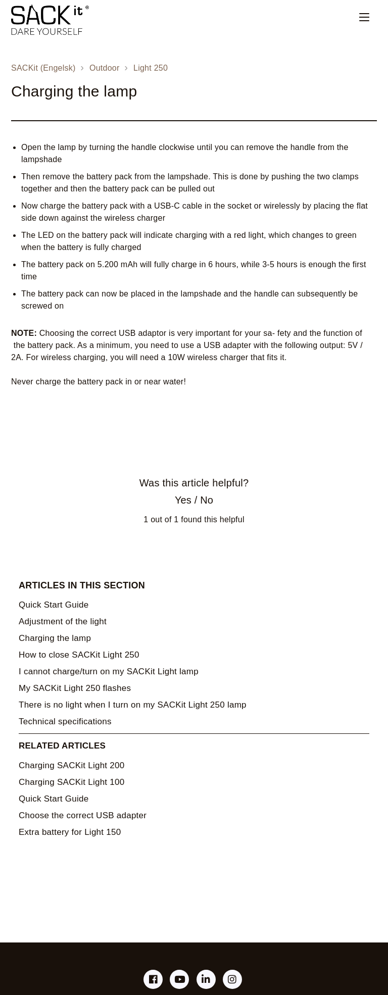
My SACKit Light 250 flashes (75, 688)
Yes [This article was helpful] (183, 500)
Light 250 (150, 68)
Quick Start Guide (53, 605)
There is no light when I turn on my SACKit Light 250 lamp (133, 705)
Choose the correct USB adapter (83, 815)
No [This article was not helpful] (206, 500)
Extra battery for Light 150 (70, 832)
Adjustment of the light (63, 621)
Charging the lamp (55, 638)
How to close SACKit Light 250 (79, 655)
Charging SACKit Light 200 (71, 765)
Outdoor (104, 68)
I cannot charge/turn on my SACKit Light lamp (109, 671)
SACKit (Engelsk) (43, 68)
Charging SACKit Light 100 (71, 782)
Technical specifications (65, 721)
